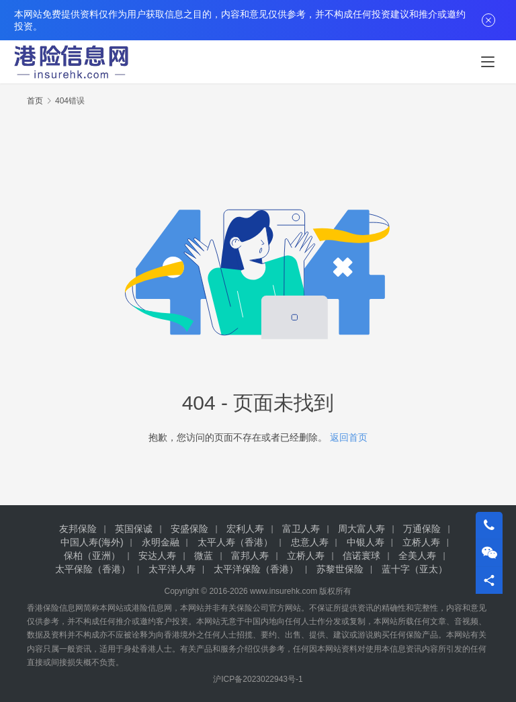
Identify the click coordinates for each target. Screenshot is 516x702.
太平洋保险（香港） (256, 569)
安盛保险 (189, 528)
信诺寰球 (361, 555)
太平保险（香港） (92, 569)
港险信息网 (152, 608)
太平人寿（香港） (235, 542)
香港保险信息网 (55, 608)
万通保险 (422, 528)
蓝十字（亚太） (414, 569)
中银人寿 (365, 542)
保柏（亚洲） (92, 555)
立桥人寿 (421, 542)
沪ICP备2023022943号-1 (257, 679)
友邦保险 (78, 528)
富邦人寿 (250, 555)
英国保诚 (134, 528)
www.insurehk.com (283, 591)
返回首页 (349, 437)
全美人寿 (417, 555)
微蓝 (203, 555)
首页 (35, 100)
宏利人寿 (245, 528)
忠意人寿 (310, 542)
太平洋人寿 (172, 569)
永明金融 (160, 542)
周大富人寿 (361, 528)
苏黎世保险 (339, 569)
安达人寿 (157, 555)
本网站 (111, 608)
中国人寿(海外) (91, 542)
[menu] (488, 62)
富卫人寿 (301, 528)
